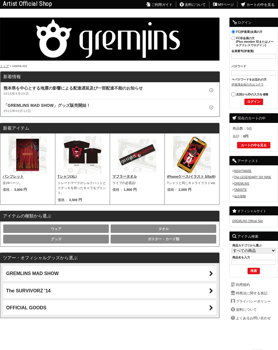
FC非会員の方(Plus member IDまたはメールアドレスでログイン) (252, 41)
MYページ (223, 5)
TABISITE (240, 189)
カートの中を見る (257, 5)
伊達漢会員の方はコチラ (247, 84)
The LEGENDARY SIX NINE (252, 177)
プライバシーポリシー (253, 301)
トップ (4, 66)
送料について (193, 5)
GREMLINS (241, 183)
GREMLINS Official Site (247, 221)
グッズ (56, 239)
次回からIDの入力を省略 (249, 94)
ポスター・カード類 (163, 239)
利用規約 (243, 284)
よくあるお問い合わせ (253, 318)
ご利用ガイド (159, 5)
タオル (163, 229)
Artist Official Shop (27, 3)
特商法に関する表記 (251, 293)
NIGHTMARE (243, 171)
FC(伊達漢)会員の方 (246, 32)
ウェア (56, 229)
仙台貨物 (240, 196)
